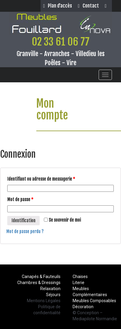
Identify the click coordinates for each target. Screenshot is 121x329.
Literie (78, 282)
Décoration (83, 306)
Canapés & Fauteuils (41, 276)
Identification (23, 220)
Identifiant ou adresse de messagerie (41, 179)
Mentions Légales (43, 300)
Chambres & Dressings (38, 282)
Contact (88, 6)
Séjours (53, 294)
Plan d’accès (57, 6)
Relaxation (50, 288)
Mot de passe (20, 199)
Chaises (80, 276)
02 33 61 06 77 (61, 41)
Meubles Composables (94, 300)
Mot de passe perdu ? (25, 231)
